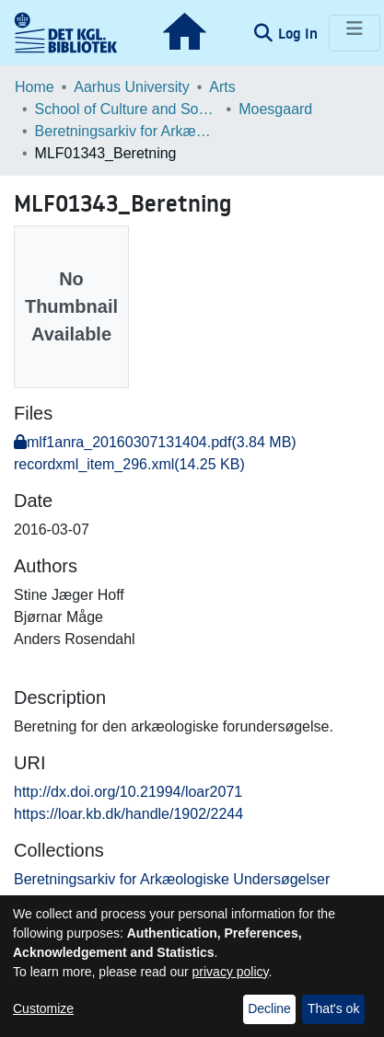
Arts (222, 87)
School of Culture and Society (127, 109)
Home (34, 87)
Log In (299, 33)
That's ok (333, 1008)
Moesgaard (275, 109)
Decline (269, 1008)
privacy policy (230, 971)
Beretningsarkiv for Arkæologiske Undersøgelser (127, 131)
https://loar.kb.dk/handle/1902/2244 (128, 814)
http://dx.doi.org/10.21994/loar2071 (128, 792)
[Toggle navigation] (354, 33)
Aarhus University (131, 87)
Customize (43, 1008)
